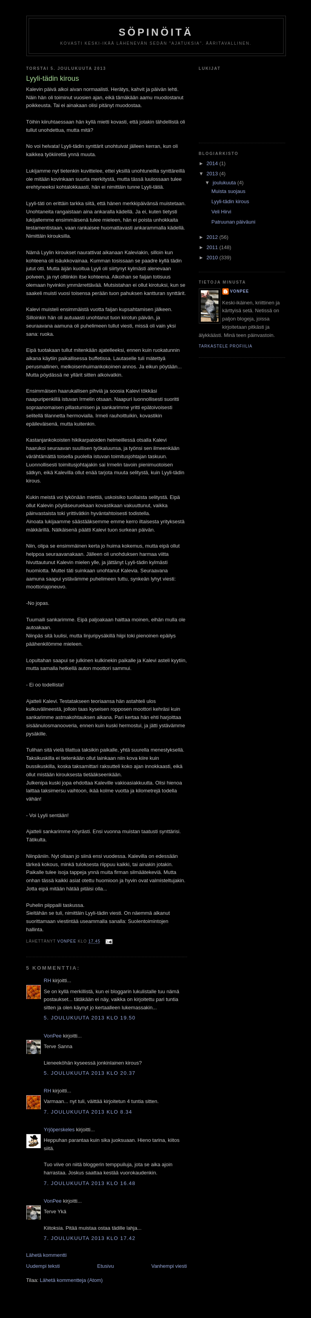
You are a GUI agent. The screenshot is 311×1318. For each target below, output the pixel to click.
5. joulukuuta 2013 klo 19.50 (90, 1018)
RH (47, 980)
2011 (213, 247)
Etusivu (105, 1266)
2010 (213, 257)
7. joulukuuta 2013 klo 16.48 (90, 1183)
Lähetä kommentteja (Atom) (71, 1280)
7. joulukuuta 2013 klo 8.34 (88, 1112)
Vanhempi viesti (169, 1266)
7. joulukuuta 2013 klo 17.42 (90, 1238)
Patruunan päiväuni (233, 222)
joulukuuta (225, 183)
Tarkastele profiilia (226, 346)
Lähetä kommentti (46, 1255)
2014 (213, 163)
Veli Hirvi (221, 212)
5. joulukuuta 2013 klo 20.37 (90, 1073)
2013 (213, 174)
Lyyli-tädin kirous (230, 201)
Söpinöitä (156, 32)
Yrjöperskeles (59, 1129)
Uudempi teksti (43, 1266)
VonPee (53, 1036)
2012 (213, 237)
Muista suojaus (228, 191)
